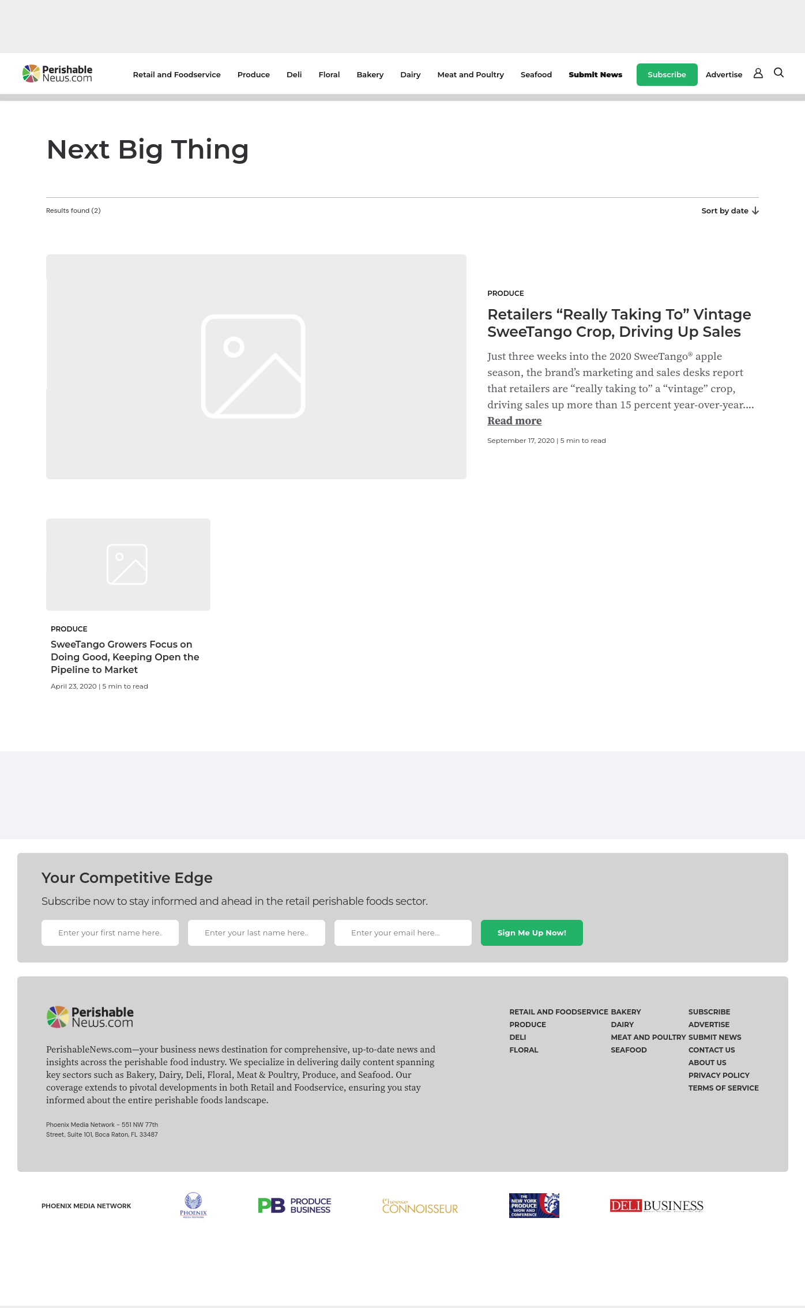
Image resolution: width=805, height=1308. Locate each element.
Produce (254, 74)
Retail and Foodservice (177, 74)
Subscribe (667, 74)
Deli (294, 74)
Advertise (724, 74)
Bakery (369, 74)
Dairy (410, 74)
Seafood (536, 74)
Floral (329, 74)
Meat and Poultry (471, 74)
